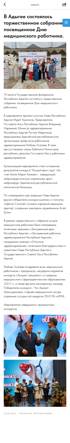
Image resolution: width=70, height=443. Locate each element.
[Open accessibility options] (66, 23)
